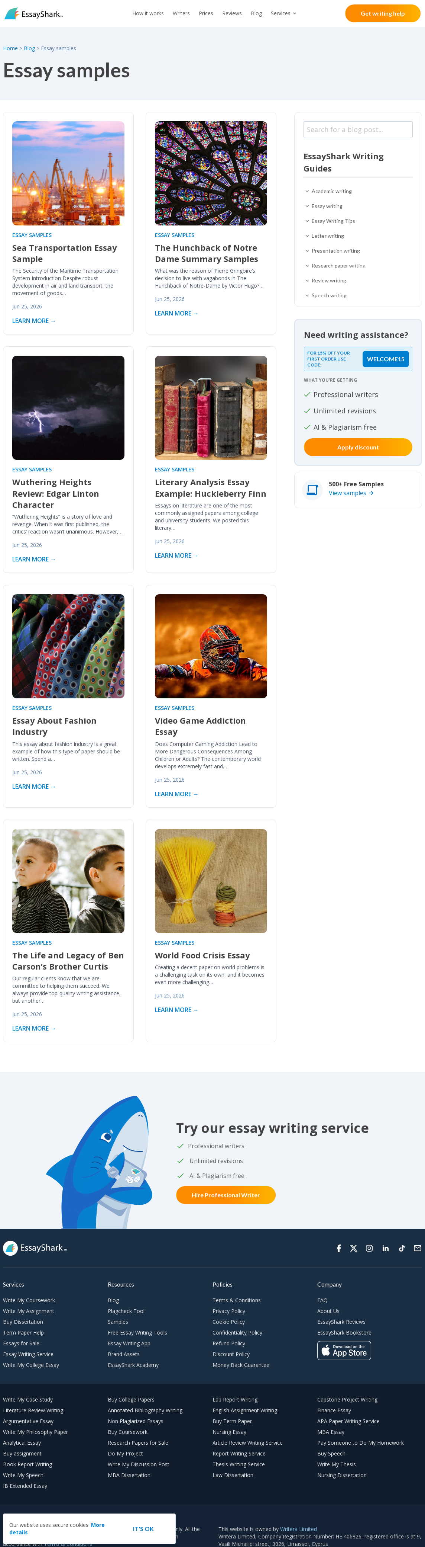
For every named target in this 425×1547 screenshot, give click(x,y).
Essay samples (32, 234)
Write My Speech (23, 1475)
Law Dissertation (232, 1475)
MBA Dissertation (129, 1475)
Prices (206, 13)
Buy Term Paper (232, 1421)
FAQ (322, 1300)
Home (11, 48)
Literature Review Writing (33, 1410)
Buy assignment (22, 1453)
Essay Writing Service (28, 1354)
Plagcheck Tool (126, 1310)
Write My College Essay (31, 1364)
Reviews (232, 13)
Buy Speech (331, 1453)
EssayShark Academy (133, 1364)
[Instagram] (369, 1248)
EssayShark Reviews (341, 1321)
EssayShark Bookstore (344, 1332)
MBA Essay (330, 1431)
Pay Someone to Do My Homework (360, 1442)
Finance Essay (334, 1410)
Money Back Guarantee (240, 1364)
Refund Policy (228, 1343)
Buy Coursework (127, 1431)
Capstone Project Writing (347, 1399)
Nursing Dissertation (342, 1475)
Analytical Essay (22, 1442)
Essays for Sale (21, 1343)
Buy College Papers (131, 1399)
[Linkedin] (385, 1248)
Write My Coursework (29, 1300)
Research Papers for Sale (138, 1442)
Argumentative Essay (28, 1421)
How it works (148, 13)
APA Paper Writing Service (348, 1421)
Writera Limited (298, 1528)
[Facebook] (338, 1248)
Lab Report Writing (234, 1399)
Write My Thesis (336, 1464)
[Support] (417, 1248)
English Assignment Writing (244, 1410)
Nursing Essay (229, 1431)
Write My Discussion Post (138, 1464)
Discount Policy (231, 1354)
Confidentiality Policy (237, 1332)
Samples (118, 1321)
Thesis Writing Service (238, 1464)
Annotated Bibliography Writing (145, 1410)
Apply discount (358, 447)
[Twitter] (353, 1248)
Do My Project (125, 1453)
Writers (181, 13)
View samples (347, 493)
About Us (328, 1310)
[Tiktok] (402, 1248)
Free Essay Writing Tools (137, 1332)
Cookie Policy (228, 1321)
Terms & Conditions (236, 1300)
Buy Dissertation (23, 1321)
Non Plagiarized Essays (135, 1421)
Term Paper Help (23, 1332)
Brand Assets (124, 1354)
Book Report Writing (27, 1464)
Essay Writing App (129, 1343)
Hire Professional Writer (226, 1194)
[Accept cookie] (143, 1529)
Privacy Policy (228, 1310)
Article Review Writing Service (247, 1442)
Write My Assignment (28, 1310)
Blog (256, 13)
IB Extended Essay (25, 1485)
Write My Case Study (28, 1399)
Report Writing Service (239, 1453)
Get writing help (383, 13)
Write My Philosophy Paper (35, 1431)
